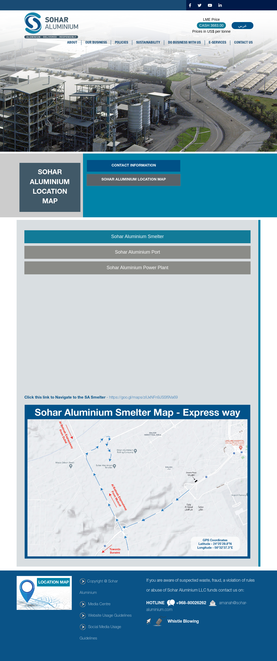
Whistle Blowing (183, 622)
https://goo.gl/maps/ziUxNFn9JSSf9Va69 (143, 398)
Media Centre (99, 604)
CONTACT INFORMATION (134, 166)
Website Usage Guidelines (109, 616)
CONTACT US (243, 43)
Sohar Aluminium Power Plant (137, 267)
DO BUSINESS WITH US (184, 43)
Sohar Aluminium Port (137, 252)
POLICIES (121, 43)
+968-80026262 (191, 603)
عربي (242, 25)
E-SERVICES (217, 43)
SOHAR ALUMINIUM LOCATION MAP (133, 180)
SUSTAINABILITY (148, 43)
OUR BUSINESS (96, 43)
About (72, 43)
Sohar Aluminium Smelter (137, 236)
